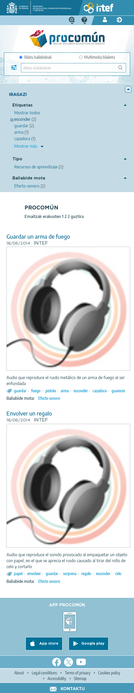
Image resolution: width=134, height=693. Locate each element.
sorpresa (69, 573)
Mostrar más (25, 146)
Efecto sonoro (49, 398)
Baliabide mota (28, 178)
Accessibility (57, 678)
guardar (20, 390)
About (19, 672)
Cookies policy (109, 672)
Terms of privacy (77, 672)
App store (48, 643)
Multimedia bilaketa (97, 57)
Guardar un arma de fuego (38, 236)
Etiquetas (22, 105)
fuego (36, 390)
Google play (92, 643)
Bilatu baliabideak (35, 57)
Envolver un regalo (29, 413)
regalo (86, 573)
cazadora (100, 390)
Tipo (17, 159)
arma (65, 390)
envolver (34, 573)
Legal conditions (44, 672)
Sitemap (80, 678)
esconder (81, 390)
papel (18, 573)
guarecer (118, 390)
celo (118, 573)
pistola (50, 390)
